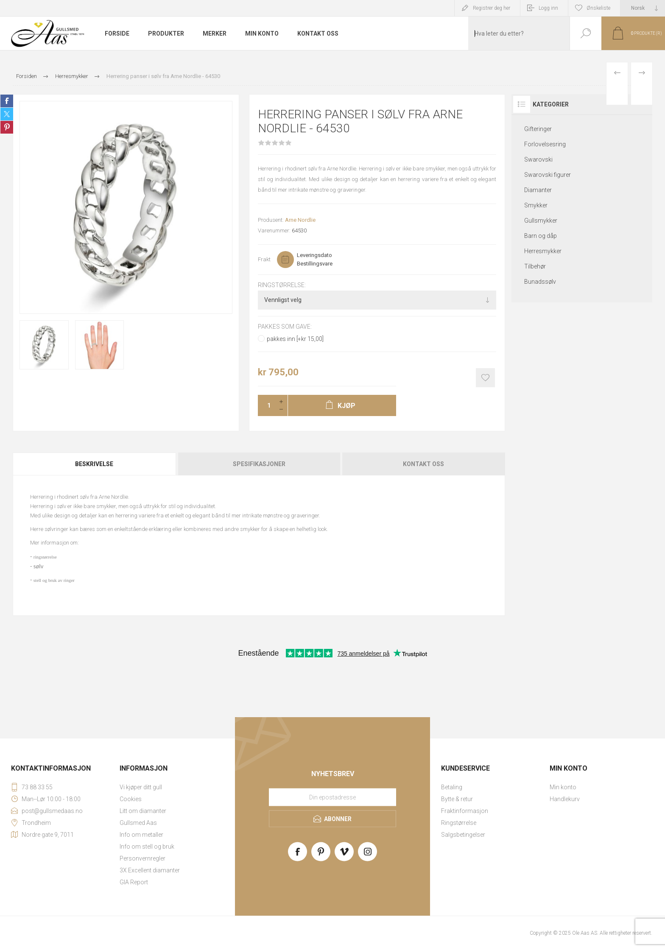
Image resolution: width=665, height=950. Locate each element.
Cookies (131, 799)
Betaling (451, 787)
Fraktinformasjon (464, 811)
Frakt (264, 259)
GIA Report (134, 882)
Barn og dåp (540, 235)
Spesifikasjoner (259, 464)
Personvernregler (142, 858)
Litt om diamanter (143, 811)
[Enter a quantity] (266, 405)
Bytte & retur (457, 799)
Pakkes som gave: (285, 327)
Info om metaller (141, 834)
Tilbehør (535, 266)
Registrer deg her (491, 8)
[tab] (95, 464)
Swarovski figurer (547, 174)
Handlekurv (565, 799)
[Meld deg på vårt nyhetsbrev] (332, 797)
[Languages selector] (642, 8)
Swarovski (538, 159)
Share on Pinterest (6, 127)
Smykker (536, 205)
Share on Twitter (6, 114)
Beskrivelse (94, 464)
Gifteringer (538, 129)
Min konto (563, 787)
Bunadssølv (540, 281)
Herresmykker (543, 251)
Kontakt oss (423, 464)
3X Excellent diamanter (150, 870)
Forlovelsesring (545, 144)
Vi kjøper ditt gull (141, 787)
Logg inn (548, 8)
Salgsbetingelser (463, 834)
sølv (38, 566)
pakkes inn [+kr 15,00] (295, 338)
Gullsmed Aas (138, 822)
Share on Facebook (6, 101)
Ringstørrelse (458, 822)
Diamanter (538, 190)
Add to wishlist (485, 377)
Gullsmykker (540, 220)
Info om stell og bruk (147, 846)
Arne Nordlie (300, 220)
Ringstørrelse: (282, 285)
